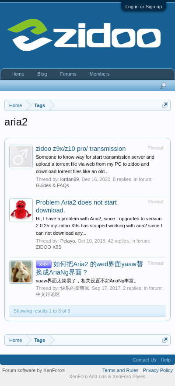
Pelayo (67, 240)
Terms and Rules (120, 370)
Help (166, 359)
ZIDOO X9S (49, 247)
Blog (42, 74)
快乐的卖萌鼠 (74, 288)
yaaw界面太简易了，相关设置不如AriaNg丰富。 (87, 280)
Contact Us (144, 359)
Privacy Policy (158, 370)
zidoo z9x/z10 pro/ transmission (81, 148)
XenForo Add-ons (88, 376)
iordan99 (69, 179)
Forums (68, 74)
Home (17, 74)
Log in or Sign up (144, 6)
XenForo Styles (128, 376)
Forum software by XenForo (33, 370)
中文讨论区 (48, 294)
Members (100, 74)
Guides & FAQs (52, 185)
